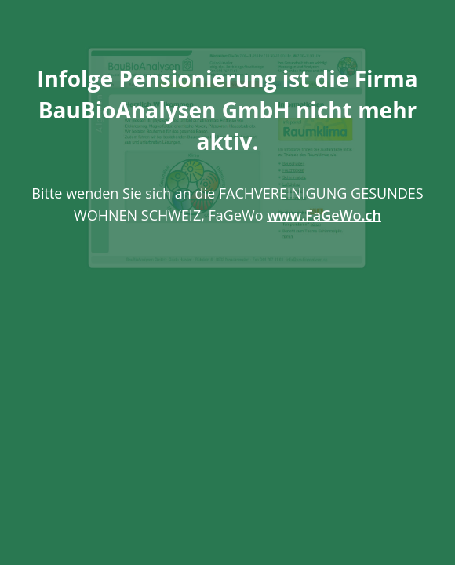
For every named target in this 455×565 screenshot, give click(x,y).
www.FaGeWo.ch (324, 215)
